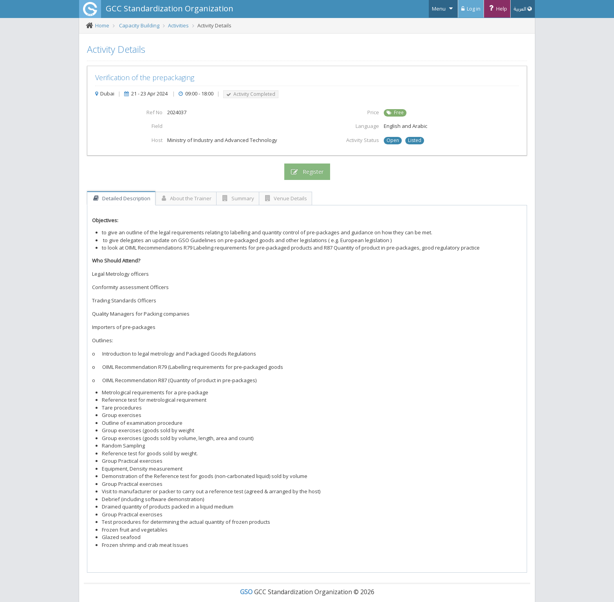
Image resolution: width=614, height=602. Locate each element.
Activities (178, 25)
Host (157, 140)
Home (102, 25)
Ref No (154, 112)
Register (307, 172)
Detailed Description (121, 198)
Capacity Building (139, 25)
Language (367, 125)
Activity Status (362, 140)
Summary (237, 198)
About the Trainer (186, 198)
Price (373, 112)
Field (157, 125)
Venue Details (285, 198)
